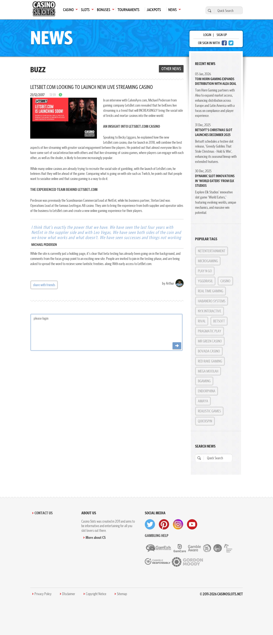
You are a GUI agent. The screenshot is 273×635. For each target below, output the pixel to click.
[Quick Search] (227, 10)
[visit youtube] (192, 524)
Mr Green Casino (210, 341)
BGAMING (204, 381)
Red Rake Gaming (210, 361)
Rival (201, 321)
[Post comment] (176, 346)
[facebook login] (224, 43)
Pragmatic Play (209, 331)
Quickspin (205, 421)
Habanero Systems (211, 301)
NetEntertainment (211, 251)
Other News (171, 68)
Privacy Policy (43, 594)
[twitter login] (231, 43)
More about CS (96, 537)
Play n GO (205, 271)
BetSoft (219, 321)
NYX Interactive (209, 311)
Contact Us (43, 513)
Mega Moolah (208, 371)
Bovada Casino (209, 351)
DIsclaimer (68, 594)
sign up (222, 35)
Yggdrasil (205, 281)
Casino (225, 281)
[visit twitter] (150, 524)
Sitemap (122, 594)
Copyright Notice (96, 594)
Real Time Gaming (210, 291)
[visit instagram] (178, 524)
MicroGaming (208, 261)
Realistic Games (209, 411)
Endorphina (206, 391)
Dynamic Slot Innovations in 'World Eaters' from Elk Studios (214, 181)
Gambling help (156, 535)
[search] (209, 10)
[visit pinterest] (164, 524)
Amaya (203, 401)
